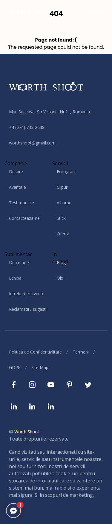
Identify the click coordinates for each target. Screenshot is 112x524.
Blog (61, 262)
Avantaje (17, 187)
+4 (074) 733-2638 (27, 127)
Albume (64, 202)
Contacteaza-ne (24, 218)
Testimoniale (21, 202)
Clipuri (62, 187)
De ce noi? (19, 262)
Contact (95, 11)
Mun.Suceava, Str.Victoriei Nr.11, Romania (49, 112)
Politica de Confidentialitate (35, 352)
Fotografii (66, 171)
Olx (60, 278)
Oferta (63, 234)
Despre (16, 171)
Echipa (15, 278)
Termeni (81, 352)
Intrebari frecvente (27, 293)
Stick (61, 218)
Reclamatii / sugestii (28, 309)
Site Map (39, 367)
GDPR (15, 367)
